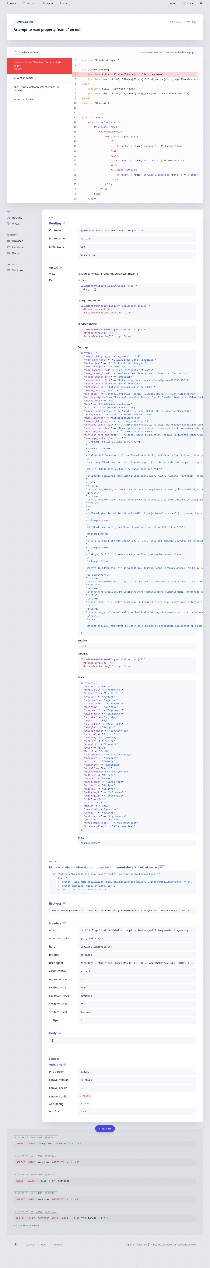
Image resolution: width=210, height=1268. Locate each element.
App (9, 211)
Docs (44, 1244)
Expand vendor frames (27, 52)
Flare (152, 1244)
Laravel (58, 1244)
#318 (133, 285)
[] (137, 493)
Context (12, 264)
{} (109, 289)
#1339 (145, 329)
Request (12, 235)
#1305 (145, 306)
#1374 (145, 659)
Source (30, 1244)
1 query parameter (26, 1225)
